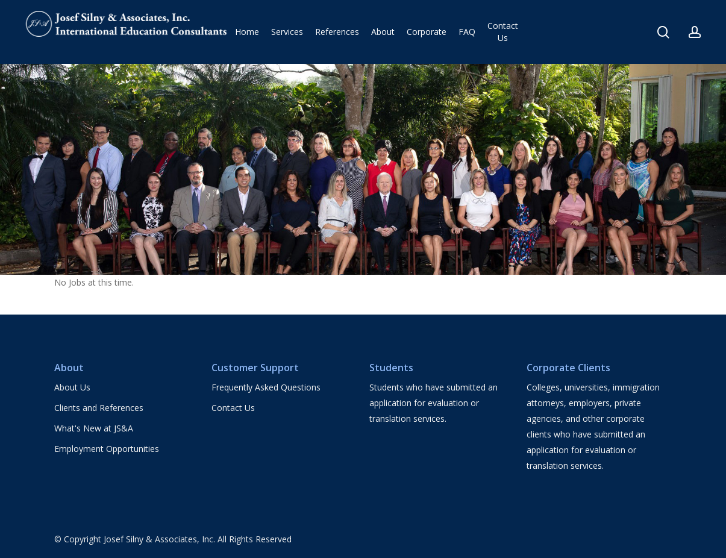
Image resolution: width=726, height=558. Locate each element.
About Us (72, 387)
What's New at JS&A (93, 428)
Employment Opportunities (106, 448)
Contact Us (233, 407)
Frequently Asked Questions (266, 387)
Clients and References (98, 407)
